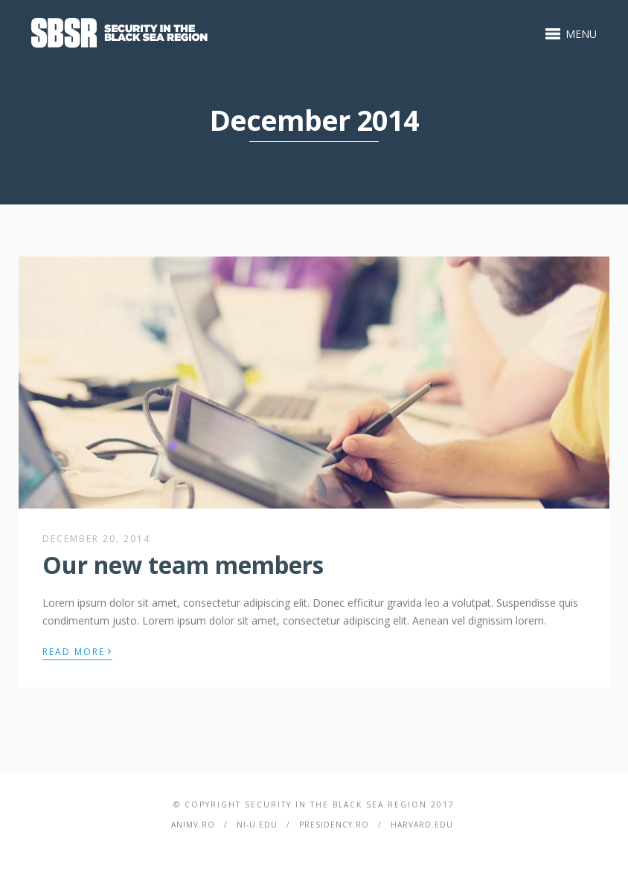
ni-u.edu (257, 824)
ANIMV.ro (193, 824)
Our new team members (183, 565)
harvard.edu (422, 824)
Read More (77, 650)
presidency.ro (334, 824)
